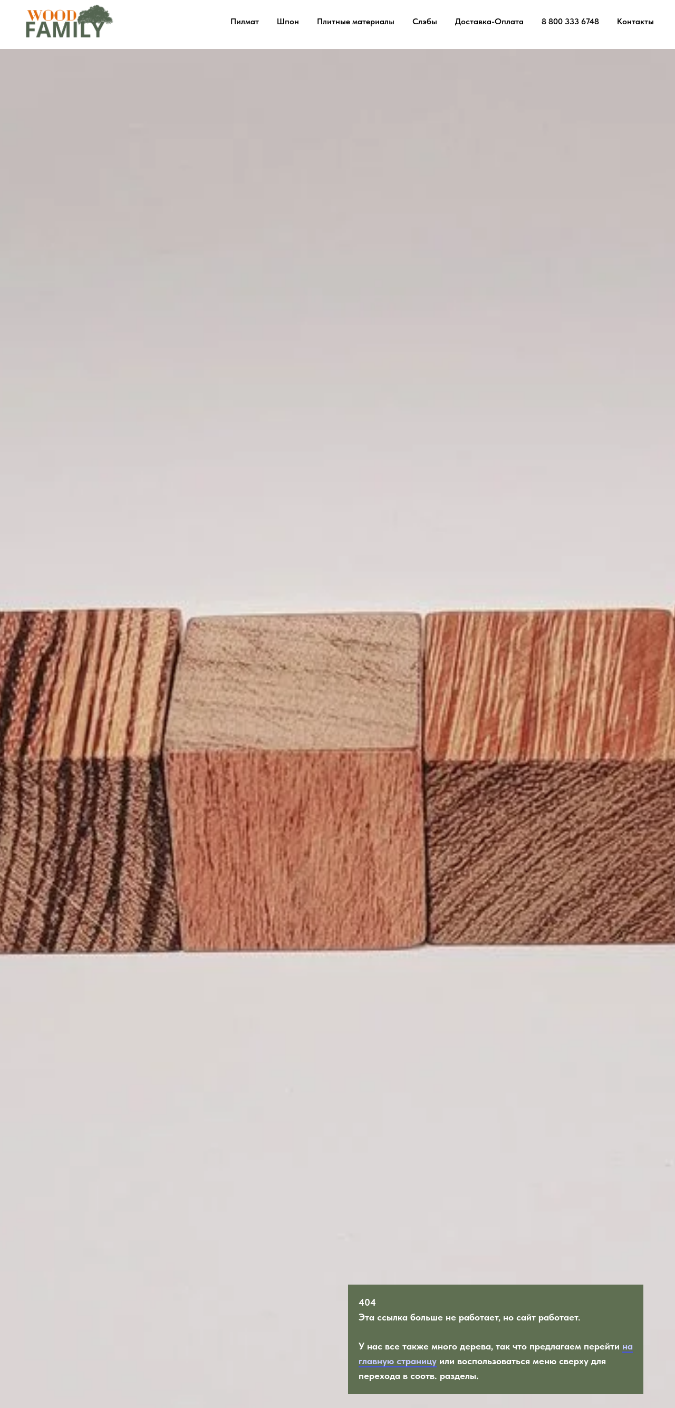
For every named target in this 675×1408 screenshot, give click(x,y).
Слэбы (424, 21)
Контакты (635, 21)
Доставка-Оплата (489, 21)
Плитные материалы (355, 21)
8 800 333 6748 (570, 21)
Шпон (288, 21)
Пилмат (244, 21)
